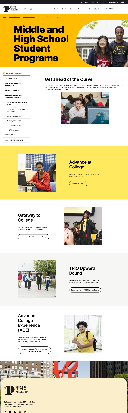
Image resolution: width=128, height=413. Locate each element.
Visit (81, 2)
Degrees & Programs (77, 9)
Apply (86, 2)
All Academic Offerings (29, 17)
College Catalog (95, 2)
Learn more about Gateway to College (33, 237)
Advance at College (78, 184)
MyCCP (122, 2)
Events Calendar (113, 2)
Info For (26, 9)
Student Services (95, 9)
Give (104, 2)
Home (4, 17)
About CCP (110, 9)
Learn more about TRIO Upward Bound (85, 290)
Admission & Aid (60, 9)
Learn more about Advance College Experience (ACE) (34, 350)
